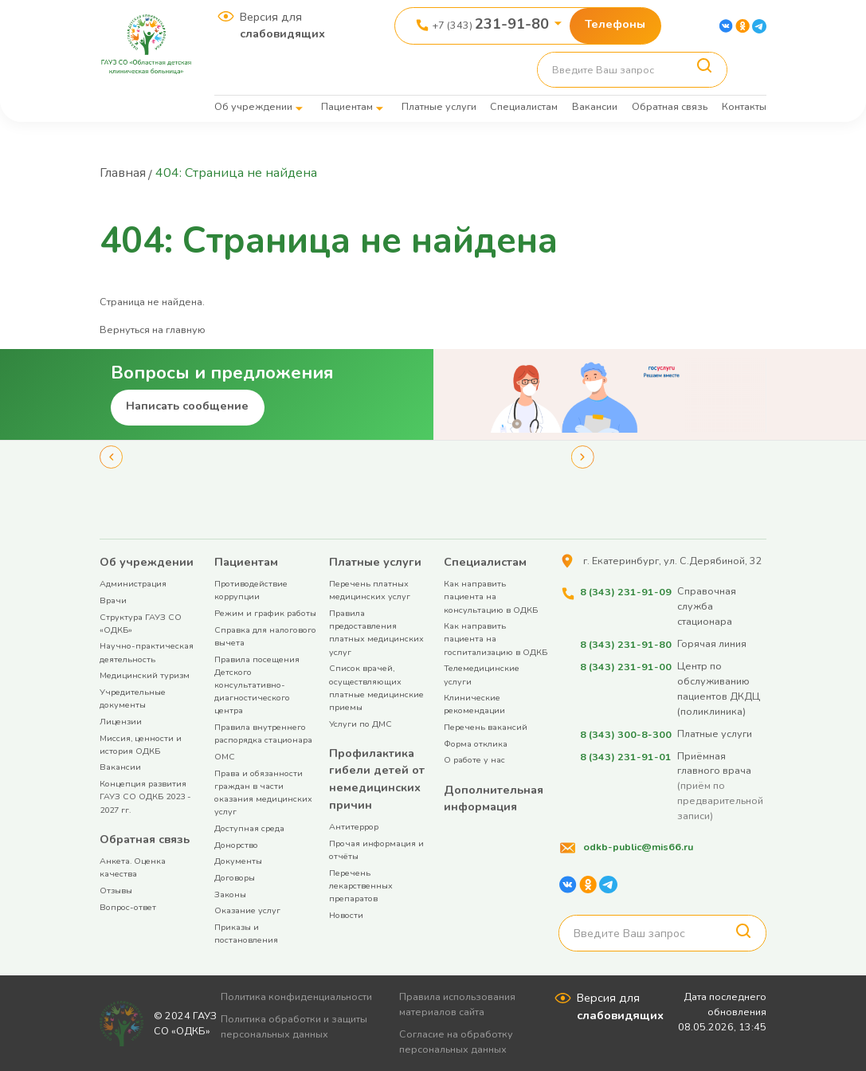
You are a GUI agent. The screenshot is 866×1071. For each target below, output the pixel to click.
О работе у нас (474, 759)
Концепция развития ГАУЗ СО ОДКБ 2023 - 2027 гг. (145, 795)
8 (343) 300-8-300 (625, 732)
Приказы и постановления (246, 932)
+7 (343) (491, 23)
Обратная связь (669, 106)
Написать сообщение (187, 405)
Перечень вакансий (485, 726)
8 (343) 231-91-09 (625, 590)
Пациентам (347, 106)
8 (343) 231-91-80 (625, 642)
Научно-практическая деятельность (147, 651)
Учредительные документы (133, 697)
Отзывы (116, 890)
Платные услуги (439, 106)
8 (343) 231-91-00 (625, 665)
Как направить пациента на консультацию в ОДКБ (491, 595)
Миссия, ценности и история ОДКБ (141, 744)
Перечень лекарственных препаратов (361, 885)
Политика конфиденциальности (297, 995)
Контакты (744, 106)
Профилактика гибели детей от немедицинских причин (377, 778)
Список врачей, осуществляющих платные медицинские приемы (376, 686)
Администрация (133, 583)
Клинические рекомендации (474, 703)
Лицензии (121, 721)
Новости (346, 914)
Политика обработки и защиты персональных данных (294, 1025)
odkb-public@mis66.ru (637, 845)
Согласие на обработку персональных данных (458, 1040)
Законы (230, 894)
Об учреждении (253, 106)
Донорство (236, 844)
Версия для (282, 25)
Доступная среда (249, 828)
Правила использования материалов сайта (459, 1003)
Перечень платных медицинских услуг (369, 589)
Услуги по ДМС (360, 723)
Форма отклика (475, 743)
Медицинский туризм (145, 675)
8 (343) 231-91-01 (625, 754)
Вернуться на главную (153, 328)
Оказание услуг (247, 910)
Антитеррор (353, 826)
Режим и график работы (265, 612)
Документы (238, 860)
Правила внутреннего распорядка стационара (263, 732)
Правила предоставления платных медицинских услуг (376, 631)
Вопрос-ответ (128, 906)
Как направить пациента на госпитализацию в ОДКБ (495, 638)
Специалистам (524, 106)
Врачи (113, 600)
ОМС (224, 756)
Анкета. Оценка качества (133, 866)
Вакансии (594, 106)
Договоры (234, 877)
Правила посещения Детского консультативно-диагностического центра (257, 684)
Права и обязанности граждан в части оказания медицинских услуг (263, 792)
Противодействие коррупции (251, 589)
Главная (123, 173)
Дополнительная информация (493, 797)
